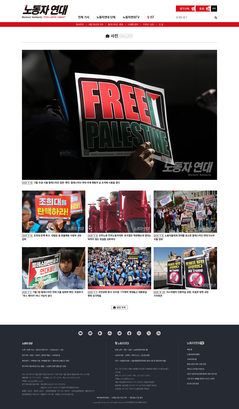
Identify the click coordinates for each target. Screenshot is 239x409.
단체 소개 (118, 350)
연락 (214, 8)
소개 (23, 350)
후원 (201, 9)
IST (150, 17)
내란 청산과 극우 (96, 24)
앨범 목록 (119, 307)
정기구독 (184, 9)
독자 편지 (25, 361)
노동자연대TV (131, 17)
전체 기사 (83, 17)
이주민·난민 (148, 24)
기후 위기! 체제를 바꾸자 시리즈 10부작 (200, 379)
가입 (125, 350)
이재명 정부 (133, 24)
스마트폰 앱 (56, 355)
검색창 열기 (181, 17)
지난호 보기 (54, 350)
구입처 (37, 355)
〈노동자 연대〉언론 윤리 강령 (56, 366)
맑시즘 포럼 (145, 355)
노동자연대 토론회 (193, 354)
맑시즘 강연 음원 (193, 383)
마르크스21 (135, 355)
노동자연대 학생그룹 (141, 350)
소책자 (127, 355)
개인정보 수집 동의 (136, 397)
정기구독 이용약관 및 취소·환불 (33, 366)
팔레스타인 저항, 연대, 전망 (196, 364)
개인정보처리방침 (102, 397)
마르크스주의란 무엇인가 (195, 369)
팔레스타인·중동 (115, 24)
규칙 (116, 361)
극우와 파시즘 (192, 359)
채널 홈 (189, 349)
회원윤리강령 (124, 361)
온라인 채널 (46, 355)
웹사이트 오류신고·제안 (61, 361)
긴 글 (161, 24)
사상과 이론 (119, 355)
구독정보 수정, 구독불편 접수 (40, 361)
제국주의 (80, 24)
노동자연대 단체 (105, 17)
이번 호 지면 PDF (42, 350)
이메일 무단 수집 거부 (119, 397)
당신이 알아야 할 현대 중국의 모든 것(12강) (202, 374)
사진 (61, 350)
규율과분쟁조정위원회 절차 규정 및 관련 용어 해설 (148, 361)
